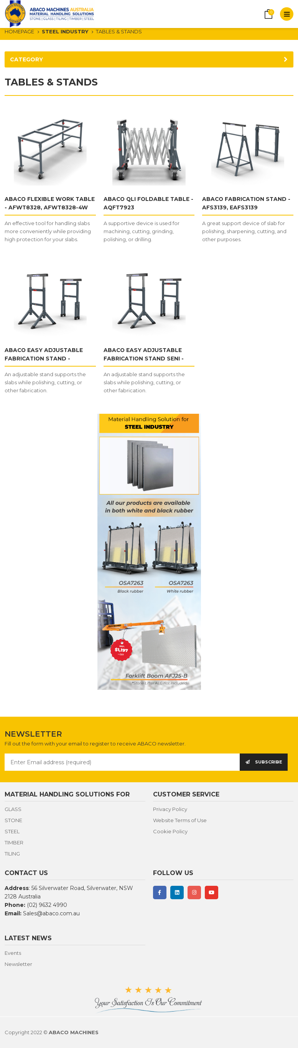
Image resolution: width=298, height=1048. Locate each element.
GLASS (13, 809)
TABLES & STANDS (119, 31)
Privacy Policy (170, 809)
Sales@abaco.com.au (51, 913)
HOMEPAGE (19, 31)
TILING (12, 854)
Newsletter (18, 964)
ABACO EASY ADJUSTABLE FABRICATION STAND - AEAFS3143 (44, 358)
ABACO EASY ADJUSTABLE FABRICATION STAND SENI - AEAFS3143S (144, 358)
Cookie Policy (170, 831)
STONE (13, 820)
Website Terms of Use (180, 820)
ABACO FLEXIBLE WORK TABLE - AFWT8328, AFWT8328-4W (40, 207)
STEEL (12, 831)
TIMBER (14, 842)
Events (13, 953)
